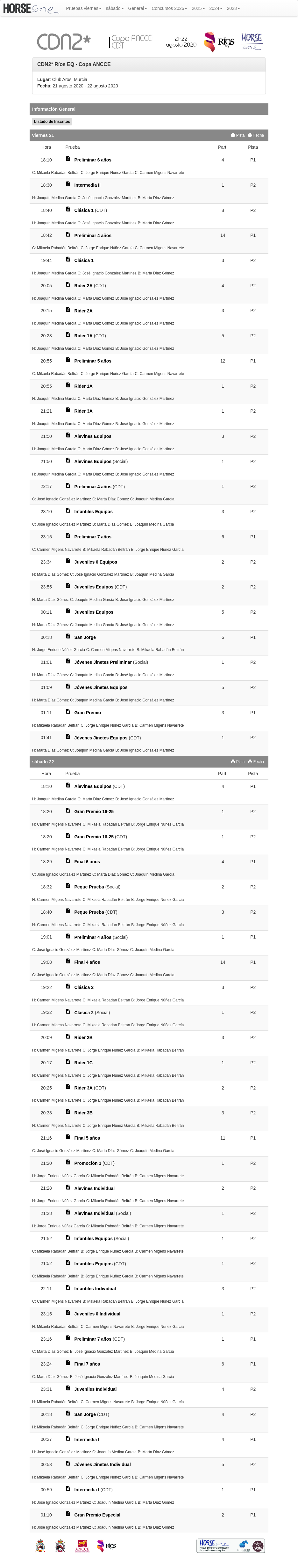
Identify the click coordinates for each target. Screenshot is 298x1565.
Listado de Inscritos (52, 121)
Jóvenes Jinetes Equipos (100, 687)
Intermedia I (86, 1439)
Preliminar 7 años (92, 536)
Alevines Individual (94, 1188)
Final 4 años (87, 962)
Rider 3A (83, 411)
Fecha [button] (256, 135)
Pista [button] (238, 135)
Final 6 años (87, 861)
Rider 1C (83, 1062)
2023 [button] (233, 8)
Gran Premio (87, 712)
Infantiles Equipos (93, 511)
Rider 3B (83, 1112)
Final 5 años (87, 1138)
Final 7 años (87, 1364)
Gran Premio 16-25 (94, 811)
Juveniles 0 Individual (97, 1313)
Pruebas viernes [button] (84, 8)
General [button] (137, 8)
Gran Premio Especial (97, 1514)
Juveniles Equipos (93, 586)
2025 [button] (198, 8)
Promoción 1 (87, 1163)
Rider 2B (83, 1037)
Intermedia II (87, 185)
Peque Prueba (89, 886)
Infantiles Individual (95, 1288)
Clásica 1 (84, 210)
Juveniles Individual (95, 1389)
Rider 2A (83, 285)
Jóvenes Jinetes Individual (102, 1464)
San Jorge (85, 637)
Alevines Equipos (92, 436)
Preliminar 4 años (92, 235)
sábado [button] (115, 8)
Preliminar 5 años (92, 360)
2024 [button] (216, 8)
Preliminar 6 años (92, 159)
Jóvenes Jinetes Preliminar (103, 662)
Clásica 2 (84, 987)
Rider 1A (83, 335)
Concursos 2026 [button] (169, 8)
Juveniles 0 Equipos (95, 562)
